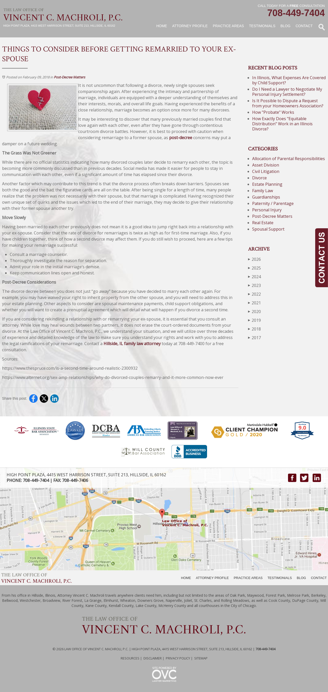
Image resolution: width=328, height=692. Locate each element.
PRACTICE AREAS (248, 578)
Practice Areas (228, 26)
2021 (254, 303)
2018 (254, 329)
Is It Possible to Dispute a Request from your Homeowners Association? (287, 103)
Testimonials (262, 26)
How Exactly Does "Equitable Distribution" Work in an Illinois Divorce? (282, 124)
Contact (304, 26)
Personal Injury (267, 210)
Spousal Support (268, 229)
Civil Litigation (265, 171)
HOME (186, 578)
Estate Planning (267, 184)
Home (161, 26)
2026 (254, 259)
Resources (130, 658)
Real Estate (262, 222)
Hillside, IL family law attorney (132, 343)
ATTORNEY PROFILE (212, 578)
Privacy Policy (178, 658)
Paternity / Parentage (273, 203)
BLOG (301, 578)
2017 (254, 337)
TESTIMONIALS (280, 578)
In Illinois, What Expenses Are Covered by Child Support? (289, 80)
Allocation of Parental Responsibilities (288, 158)
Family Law (262, 190)
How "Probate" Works (273, 112)
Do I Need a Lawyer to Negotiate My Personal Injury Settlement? (287, 91)
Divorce (259, 178)
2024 (254, 277)
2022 (254, 294)
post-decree (180, 137)
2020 (254, 311)
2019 (254, 320)
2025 (254, 268)
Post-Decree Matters (69, 77)
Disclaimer (153, 658)
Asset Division (265, 165)
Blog (285, 26)
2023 (254, 285)
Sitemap (201, 658)
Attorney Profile (190, 26)
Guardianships (266, 197)
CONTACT (319, 578)
